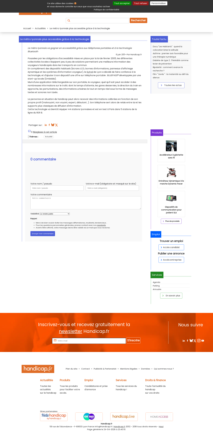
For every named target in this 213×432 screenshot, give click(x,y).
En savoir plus (170, 295)
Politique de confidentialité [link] (106, 9)
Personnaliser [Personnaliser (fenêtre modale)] (158, 3)
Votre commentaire (41, 194)
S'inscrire (133, 340)
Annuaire (157, 289)
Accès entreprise (170, 260)
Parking (156, 285)
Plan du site (71, 368)
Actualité (48, 137)
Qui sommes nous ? (164, 368)
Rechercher (138, 20)
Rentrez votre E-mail (40, 340)
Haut (161, 426)
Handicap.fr (119, 426)
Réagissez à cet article (45, 132)
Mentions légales (128, 368)
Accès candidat (170, 247)
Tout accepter (122, 3)
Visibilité (34, 213)
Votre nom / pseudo (41, 183)
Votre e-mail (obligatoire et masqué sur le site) (111, 183)
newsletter (70, 331)
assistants (101, 225)
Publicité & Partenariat (105, 368)
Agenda (156, 282)
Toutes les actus (171, 85)
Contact (85, 368)
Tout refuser (140, 3)
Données (145, 368)
